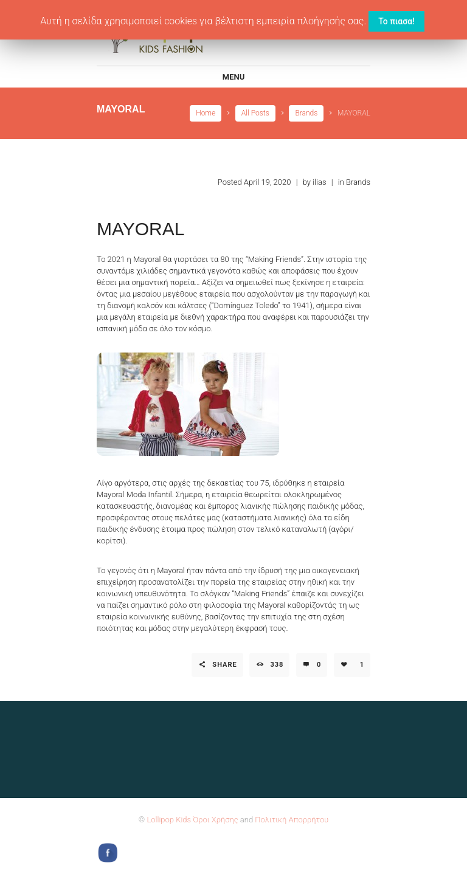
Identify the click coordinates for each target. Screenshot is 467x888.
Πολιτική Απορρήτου (291, 819)
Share (224, 665)
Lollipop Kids (169, 819)
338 (276, 665)
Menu (233, 76)
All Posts (255, 113)
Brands (306, 113)
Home (205, 113)
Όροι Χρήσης (215, 819)
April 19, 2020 (267, 182)
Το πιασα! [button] (396, 21)
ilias (319, 182)
